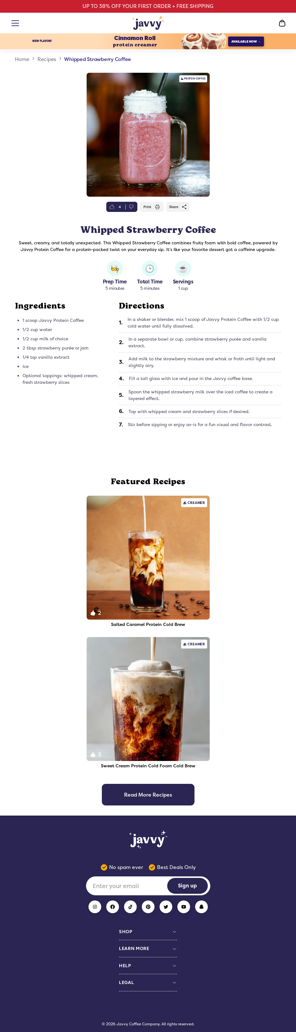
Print (151, 206)
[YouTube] (183, 906)
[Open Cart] (282, 23)
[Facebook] (112, 906)
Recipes (46, 59)
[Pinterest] (148, 906)
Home (22, 59)
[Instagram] (95, 906)
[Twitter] (166, 906)
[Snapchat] (201, 906)
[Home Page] (148, 23)
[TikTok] (130, 906)
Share (178, 206)
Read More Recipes (148, 794)
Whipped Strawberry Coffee (97, 59)
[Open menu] (16, 23)
